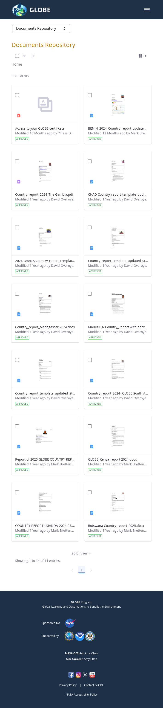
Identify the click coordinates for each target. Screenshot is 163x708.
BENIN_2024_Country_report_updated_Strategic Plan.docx (118, 128)
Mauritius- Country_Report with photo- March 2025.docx (118, 327)
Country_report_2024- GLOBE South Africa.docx (118, 393)
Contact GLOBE (94, 685)
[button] (147, 9)
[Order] (32, 56)
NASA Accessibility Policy (81, 694)
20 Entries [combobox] (82, 553)
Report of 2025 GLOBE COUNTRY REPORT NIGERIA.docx (45, 459)
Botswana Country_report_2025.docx (116, 525)
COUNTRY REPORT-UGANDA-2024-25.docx (45, 525)
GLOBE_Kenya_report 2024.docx (112, 459)
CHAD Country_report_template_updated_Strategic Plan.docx (118, 194)
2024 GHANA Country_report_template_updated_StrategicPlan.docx (45, 260)
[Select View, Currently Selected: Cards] (143, 56)
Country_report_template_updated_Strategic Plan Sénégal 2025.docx (45, 393)
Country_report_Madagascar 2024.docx (45, 327)
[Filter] (24, 56)
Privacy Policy (68, 685)
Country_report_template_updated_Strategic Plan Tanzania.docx (118, 260)
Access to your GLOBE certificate (40, 128)
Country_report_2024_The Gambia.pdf (44, 194)
